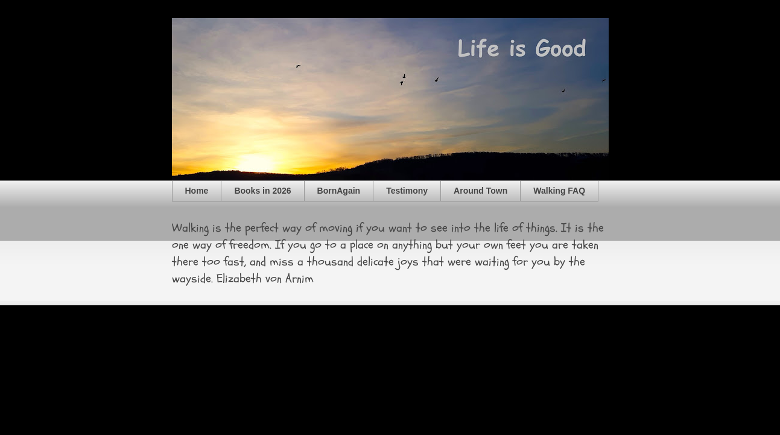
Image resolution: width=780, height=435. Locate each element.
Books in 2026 (262, 190)
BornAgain (339, 190)
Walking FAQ (559, 190)
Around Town (480, 190)
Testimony (407, 190)
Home (197, 190)
